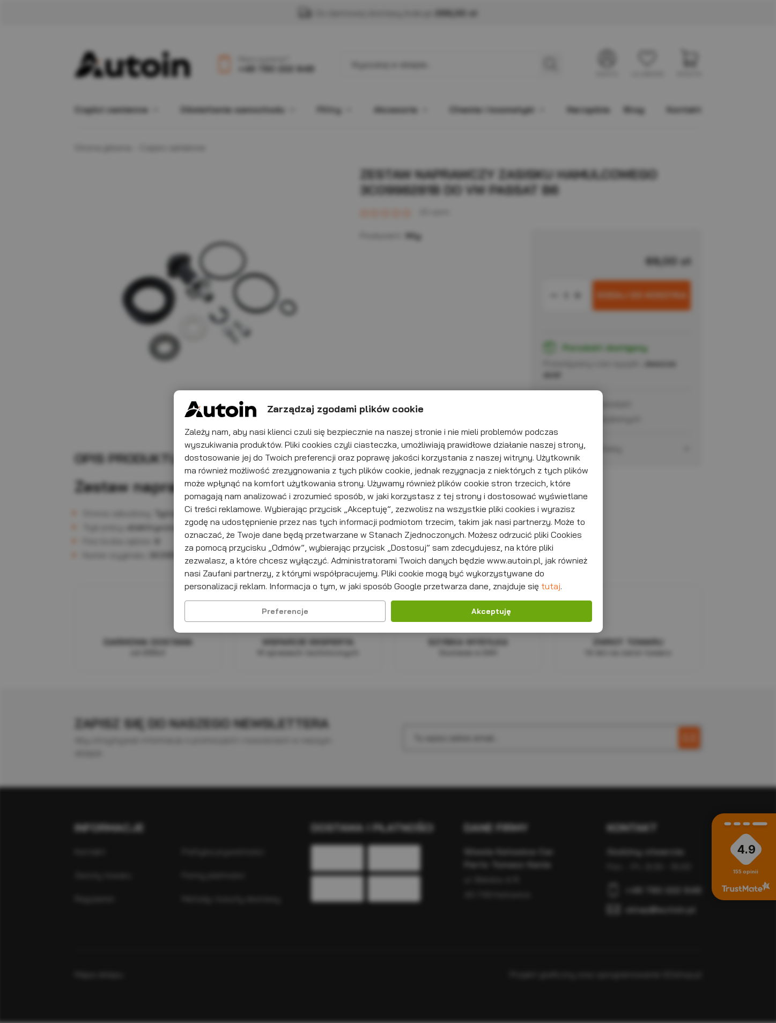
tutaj (550, 586)
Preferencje (285, 611)
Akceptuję (491, 611)
